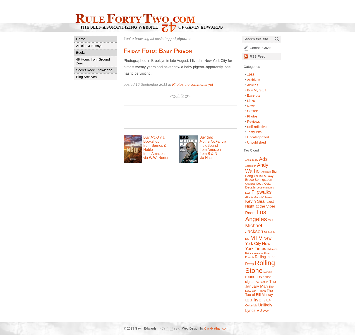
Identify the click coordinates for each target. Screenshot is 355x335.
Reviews (253, 121)
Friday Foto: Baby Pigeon (158, 50)
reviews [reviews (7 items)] (258, 253)
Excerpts (253, 95)
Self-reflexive (257, 127)
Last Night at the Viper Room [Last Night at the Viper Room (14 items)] (260, 207)
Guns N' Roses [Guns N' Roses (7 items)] (263, 197)
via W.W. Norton (156, 158)
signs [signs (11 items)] (249, 282)
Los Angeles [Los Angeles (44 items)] (256, 216)
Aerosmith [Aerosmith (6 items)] (250, 165)
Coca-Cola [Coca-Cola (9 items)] (263, 183)
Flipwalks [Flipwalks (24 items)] (262, 192)
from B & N (208, 154)
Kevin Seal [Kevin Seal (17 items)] (255, 201)
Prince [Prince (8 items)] (249, 253)
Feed (257, 56)
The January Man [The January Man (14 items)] (260, 284)
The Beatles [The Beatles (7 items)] (261, 281)
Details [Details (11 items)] (250, 187)
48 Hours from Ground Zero (93, 61)
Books (81, 52)
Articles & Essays (89, 46)
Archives (253, 80)
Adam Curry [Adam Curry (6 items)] (251, 160)
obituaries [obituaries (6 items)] (272, 249)
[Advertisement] (177, 117)
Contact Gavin (260, 48)
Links (251, 101)
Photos (177, 84)
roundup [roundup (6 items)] (268, 272)
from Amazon (154, 154)
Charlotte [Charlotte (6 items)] (250, 183)
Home (80, 39)
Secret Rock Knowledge (94, 70)
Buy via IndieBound (212, 141)
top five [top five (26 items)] (253, 300)
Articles (252, 85)
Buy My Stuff (256, 90)
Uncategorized (258, 137)
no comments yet (199, 84)
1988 (250, 74)
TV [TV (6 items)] (264, 300)
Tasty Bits (254, 132)
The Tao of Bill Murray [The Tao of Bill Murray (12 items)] (259, 293)
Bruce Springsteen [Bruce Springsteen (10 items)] (258, 179)
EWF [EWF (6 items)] (248, 192)
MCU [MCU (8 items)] (271, 220)
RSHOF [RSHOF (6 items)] (267, 277)
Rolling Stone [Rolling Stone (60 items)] (260, 266)
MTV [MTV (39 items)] (256, 238)
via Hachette (209, 158)
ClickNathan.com (216, 328)
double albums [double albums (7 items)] (265, 187)
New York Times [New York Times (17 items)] (258, 246)
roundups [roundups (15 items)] (253, 276)
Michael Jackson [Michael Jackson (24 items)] (254, 228)
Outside (253, 111)
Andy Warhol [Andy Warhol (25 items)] (256, 168)
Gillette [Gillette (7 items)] (249, 197)
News (251, 106)
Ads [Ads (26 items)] (263, 159)
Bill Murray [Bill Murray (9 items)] (266, 176)
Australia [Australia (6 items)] (266, 171)
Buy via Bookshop (153, 139)
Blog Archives (86, 77)
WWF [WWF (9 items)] (267, 311)
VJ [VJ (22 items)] (259, 310)
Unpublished (256, 142)
